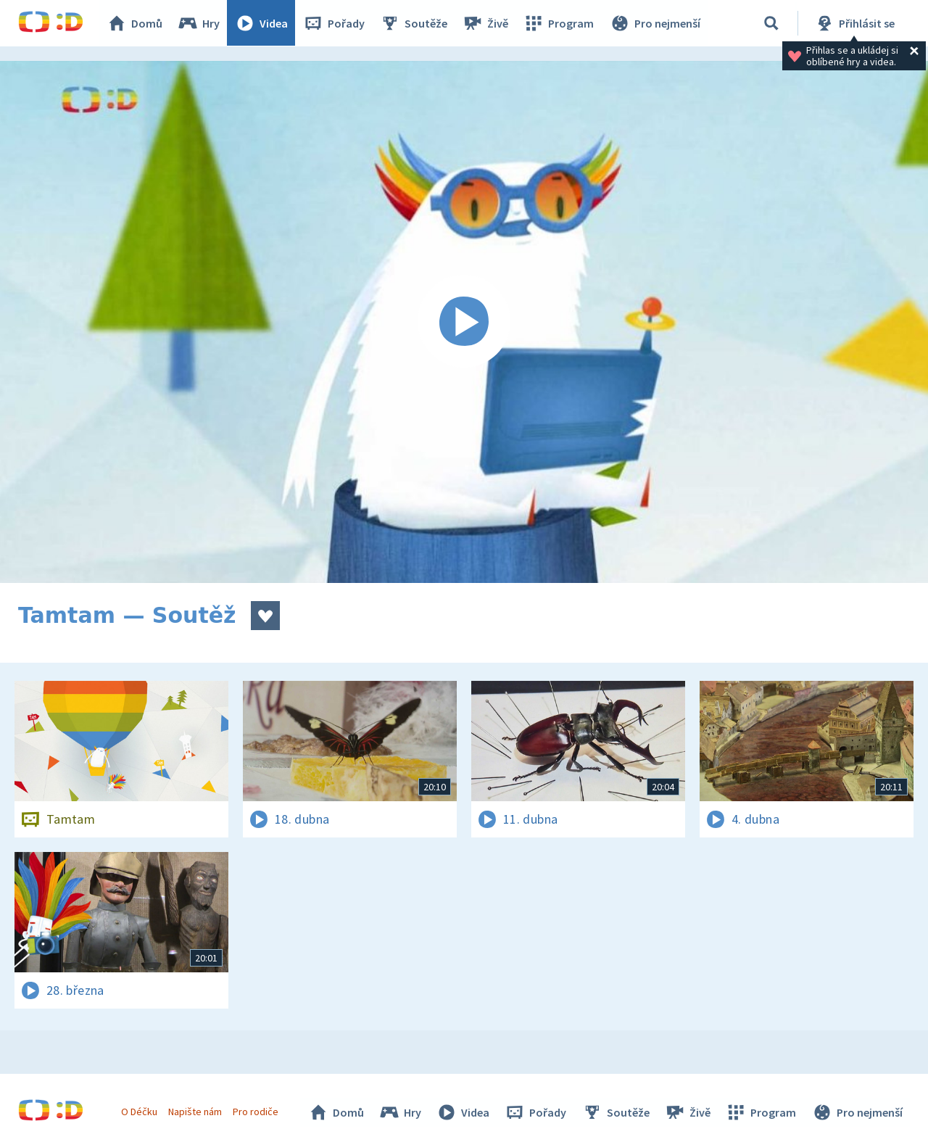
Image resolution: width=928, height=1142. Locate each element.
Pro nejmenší (654, 23)
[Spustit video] (464, 322)
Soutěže (414, 23)
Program (558, 23)
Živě (486, 23)
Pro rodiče (256, 1111)
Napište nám (195, 1111)
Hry (199, 23)
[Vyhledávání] (771, 23)
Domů (135, 23)
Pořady (334, 23)
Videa (262, 23)
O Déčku (139, 1111)
